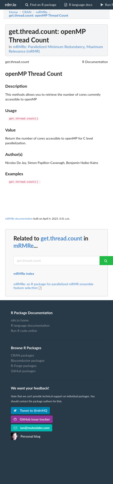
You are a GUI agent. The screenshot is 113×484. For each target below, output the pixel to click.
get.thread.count (61, 238)
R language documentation (30, 325)
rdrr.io (10, 4)
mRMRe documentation (19, 218)
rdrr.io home (20, 320)
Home (13, 12)
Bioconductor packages (27, 360)
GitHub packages (23, 371)
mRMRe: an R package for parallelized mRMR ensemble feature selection (53, 286)
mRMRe (23, 245)
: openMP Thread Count (38, 15)
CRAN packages (22, 355)
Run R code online (24, 331)
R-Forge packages (23, 366)
